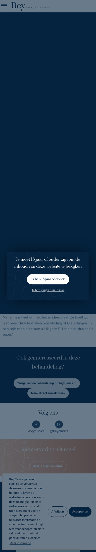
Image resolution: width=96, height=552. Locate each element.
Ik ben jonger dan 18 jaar (48, 290)
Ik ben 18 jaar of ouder (48, 279)
